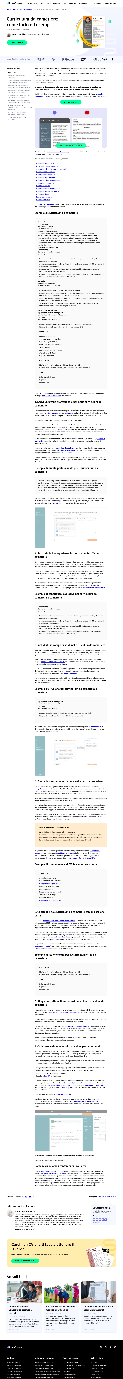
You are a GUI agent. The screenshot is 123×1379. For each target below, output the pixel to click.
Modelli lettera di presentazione (44, 1365)
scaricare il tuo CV (63, 1094)
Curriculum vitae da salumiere (48, 180)
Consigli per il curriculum (70, 1362)
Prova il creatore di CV (25, 1261)
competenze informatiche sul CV (80, 858)
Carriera (72, 3)
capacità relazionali (67, 450)
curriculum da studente (65, 448)
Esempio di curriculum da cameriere (16, 76)
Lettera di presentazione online (44, 1362)
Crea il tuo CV (17, 42)
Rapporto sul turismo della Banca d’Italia (59, 921)
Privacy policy (95, 1374)
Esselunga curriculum (44, 197)
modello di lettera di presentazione (84, 1101)
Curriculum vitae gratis (13, 1374)
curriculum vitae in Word (94, 1085)
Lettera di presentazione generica (44, 1378)
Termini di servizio (96, 1378)
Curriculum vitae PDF (69, 1378)
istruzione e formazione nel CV (53, 662)
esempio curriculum (46, 204)
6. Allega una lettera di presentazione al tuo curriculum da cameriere (20, 107)
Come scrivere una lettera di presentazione (47, 1371)
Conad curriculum (43, 194)
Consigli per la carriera (69, 1368)
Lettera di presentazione (56, 3)
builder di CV (96, 727)
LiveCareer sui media (97, 1368)
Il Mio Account (110, 3)
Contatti (98, 3)
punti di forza (60, 427)
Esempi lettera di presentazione (44, 1368)
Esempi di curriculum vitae (107, 1197)
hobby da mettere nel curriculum (59, 937)
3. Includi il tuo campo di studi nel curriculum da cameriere (19, 91)
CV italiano (68, 413)
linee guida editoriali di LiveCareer (53, 1173)
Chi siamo (83, 3)
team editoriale (47, 1171)
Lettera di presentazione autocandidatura (47, 1374)
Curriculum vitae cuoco (45, 172)
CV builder (57, 503)
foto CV (47, 1076)
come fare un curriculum (51, 396)
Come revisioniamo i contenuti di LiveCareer (19, 118)
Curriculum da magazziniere (47, 191)
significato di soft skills (66, 853)
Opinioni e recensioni (97, 1371)
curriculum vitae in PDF (56, 1085)
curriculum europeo (42, 946)
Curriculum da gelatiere (45, 177)
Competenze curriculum (14, 1378)
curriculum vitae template (94, 587)
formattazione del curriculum (77, 1026)
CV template (66, 1371)
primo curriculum (70, 673)
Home (9, 9)
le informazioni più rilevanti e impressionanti (78, 1083)
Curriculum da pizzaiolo (45, 175)
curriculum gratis (66, 1087)
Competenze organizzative (50, 883)
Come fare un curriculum (14, 1368)
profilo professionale (53, 413)
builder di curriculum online (57, 152)
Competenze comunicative (50, 900)
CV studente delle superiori (47, 166)
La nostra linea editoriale (98, 1365)
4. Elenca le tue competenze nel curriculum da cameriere (19, 96)
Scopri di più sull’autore (24, 1230)
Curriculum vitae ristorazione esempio (51, 169)
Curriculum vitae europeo (14, 1371)
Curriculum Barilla (43, 200)
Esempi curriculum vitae (14, 1365)
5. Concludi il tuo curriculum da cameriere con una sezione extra (19, 101)
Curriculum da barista (45, 163)
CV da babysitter (43, 186)
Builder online (33, 3)
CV (43, 3)
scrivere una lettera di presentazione (64, 1012)
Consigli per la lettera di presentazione (74, 1365)
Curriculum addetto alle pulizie (48, 188)
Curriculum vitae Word (69, 1374)
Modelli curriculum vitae (14, 1362)
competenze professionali (45, 789)
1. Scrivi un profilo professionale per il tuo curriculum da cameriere (19, 81)
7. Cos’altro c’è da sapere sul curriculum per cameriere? (17, 113)
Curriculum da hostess (45, 183)
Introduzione (12, 72)
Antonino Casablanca (19, 34)
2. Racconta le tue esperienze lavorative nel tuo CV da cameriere (20, 86)
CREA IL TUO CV (70, 102)
